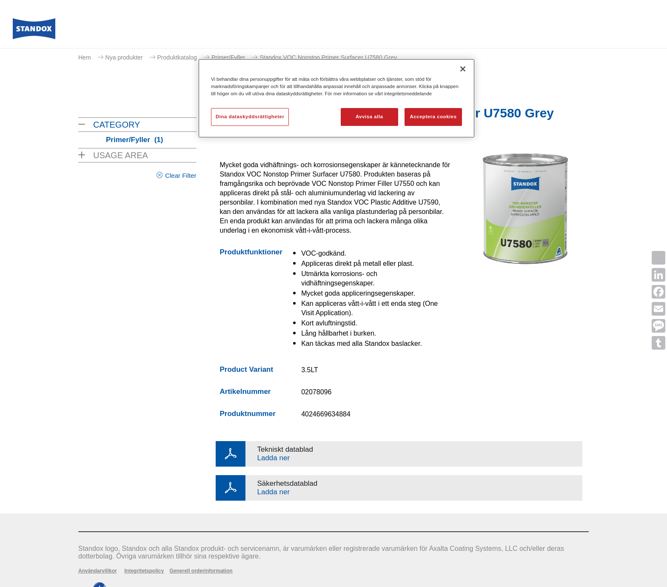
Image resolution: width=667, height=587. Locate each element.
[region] (336, 98)
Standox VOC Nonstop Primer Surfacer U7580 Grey (328, 57)
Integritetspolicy (144, 571)
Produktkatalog (177, 57)
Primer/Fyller (228, 57)
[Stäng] (462, 69)
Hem (84, 57)
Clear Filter (180, 175)
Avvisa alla (369, 116)
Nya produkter (124, 57)
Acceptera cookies (433, 116)
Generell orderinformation (201, 571)
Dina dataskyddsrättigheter (250, 116)
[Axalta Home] (34, 31)
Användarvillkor (97, 571)
